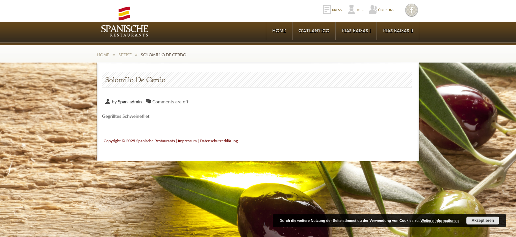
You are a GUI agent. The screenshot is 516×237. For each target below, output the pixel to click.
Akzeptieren (483, 220)
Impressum (187, 140)
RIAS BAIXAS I (356, 31)
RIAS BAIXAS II (398, 31)
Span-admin (130, 101)
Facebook (412, 10)
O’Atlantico (313, 31)
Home (279, 31)
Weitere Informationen (440, 221)
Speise (125, 54)
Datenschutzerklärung (219, 140)
